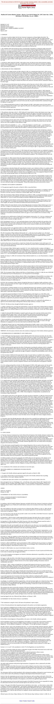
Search (29, 700)
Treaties (25, 700)
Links (33, 700)
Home (21, 700)
